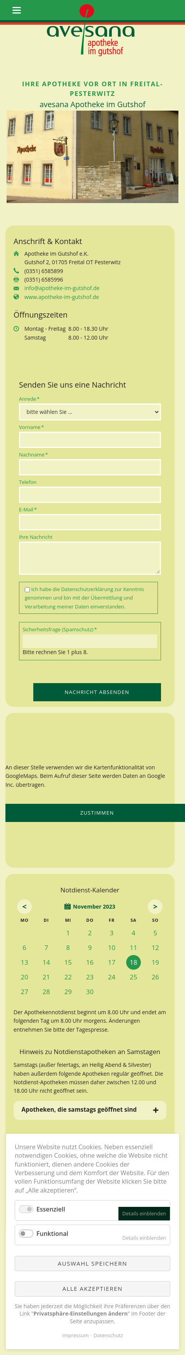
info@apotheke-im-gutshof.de (61, 288)
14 (46, 962)
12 (155, 947)
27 (24, 991)
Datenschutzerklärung (87, 589)
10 (111, 947)
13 (24, 962)
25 (133, 976)
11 (133, 947)
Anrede (30, 398)
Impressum (75, 1335)
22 (68, 976)
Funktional (52, 1233)
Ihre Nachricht (36, 536)
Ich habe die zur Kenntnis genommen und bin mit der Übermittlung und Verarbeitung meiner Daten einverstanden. (84, 598)
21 (46, 976)
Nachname (33, 454)
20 (24, 976)
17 (111, 962)
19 (155, 962)
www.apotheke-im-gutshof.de (61, 297)
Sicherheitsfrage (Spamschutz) (59, 629)
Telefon (27, 481)
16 (90, 962)
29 (68, 991)
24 (111, 976)
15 (68, 962)
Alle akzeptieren (92, 1288)
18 (133, 962)
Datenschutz (108, 1335)
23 (90, 976)
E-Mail (30, 509)
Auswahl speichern (92, 1263)
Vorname (31, 427)
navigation (16, 10)
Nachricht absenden (97, 692)
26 (155, 976)
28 (46, 991)
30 (90, 991)
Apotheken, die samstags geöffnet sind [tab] (79, 1110)
